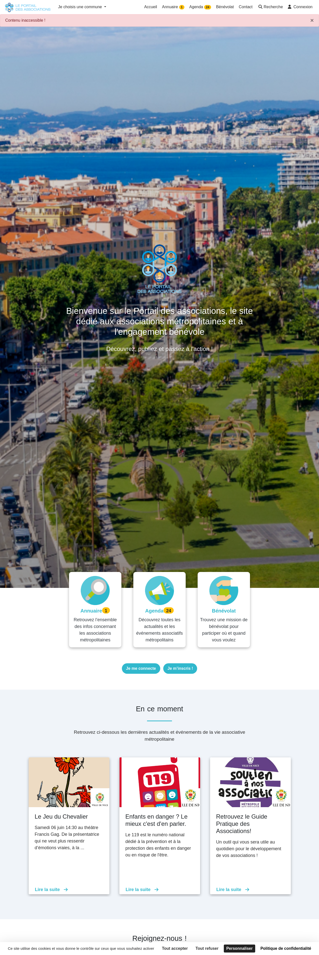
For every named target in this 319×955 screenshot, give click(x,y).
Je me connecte (141, 668)
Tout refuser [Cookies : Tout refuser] (207, 948)
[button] (270, 7)
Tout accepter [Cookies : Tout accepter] (175, 948)
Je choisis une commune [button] (80, 7)
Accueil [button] (150, 7)
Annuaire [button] (173, 7)
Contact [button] (245, 7)
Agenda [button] (200, 7)
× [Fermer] (312, 20)
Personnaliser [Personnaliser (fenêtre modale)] (239, 948)
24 (207, 7)
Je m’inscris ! (180, 668)
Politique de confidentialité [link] (285, 948)
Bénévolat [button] (225, 7)
